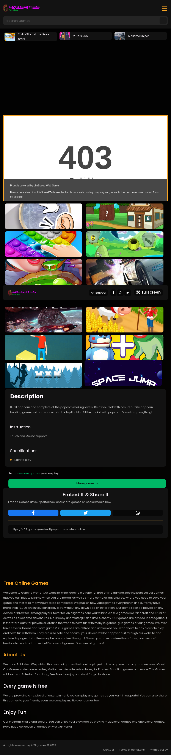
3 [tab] (92, 110)
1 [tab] (79, 110)
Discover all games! (90, 643)
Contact (108, 750)
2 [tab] (85, 110)
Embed (98, 293)
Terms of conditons (132, 750)
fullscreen (148, 292)
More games (87, 483)
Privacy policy (159, 750)
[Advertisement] (85, 74)
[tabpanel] (31, 36)
